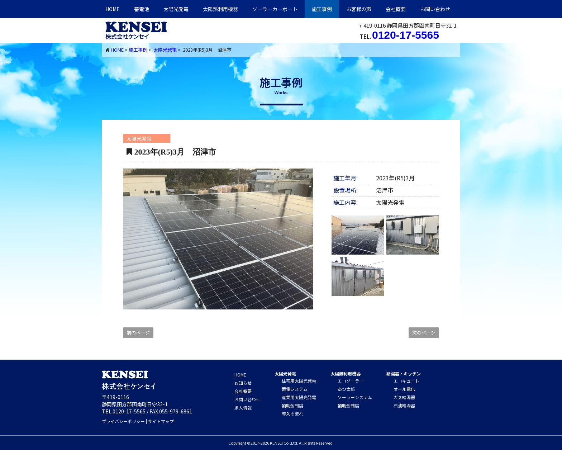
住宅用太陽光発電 (299, 381)
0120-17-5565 (405, 35)
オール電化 (404, 389)
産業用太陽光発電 (299, 397)
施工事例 (322, 9)
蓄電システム (295, 389)
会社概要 (396, 9)
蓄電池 (141, 9)
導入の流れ (292, 414)
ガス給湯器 (404, 397)
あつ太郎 (346, 389)
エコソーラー (350, 381)
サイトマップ (161, 421)
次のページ (423, 332)
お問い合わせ (435, 9)
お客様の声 (358, 9)
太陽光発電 (176, 9)
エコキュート (406, 381)
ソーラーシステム (355, 397)
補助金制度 (292, 405)
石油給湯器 (404, 405)
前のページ (138, 332)
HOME (112, 9)
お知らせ (243, 383)
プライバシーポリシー (123, 421)
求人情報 (243, 407)
